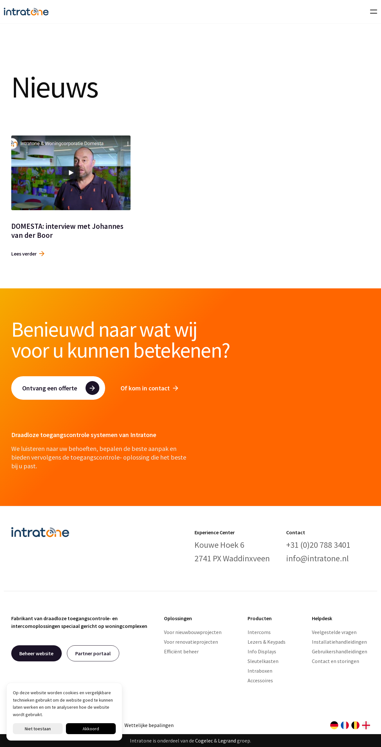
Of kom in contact (149, 388)
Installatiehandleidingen (339, 642)
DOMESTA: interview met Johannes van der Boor (67, 230)
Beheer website (36, 653)
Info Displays (262, 651)
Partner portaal (93, 653)
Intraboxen (260, 671)
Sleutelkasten (263, 661)
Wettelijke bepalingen (149, 725)
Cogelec (204, 740)
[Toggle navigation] (371, 11)
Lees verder (27, 253)
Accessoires (260, 680)
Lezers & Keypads (267, 642)
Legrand (227, 740)
